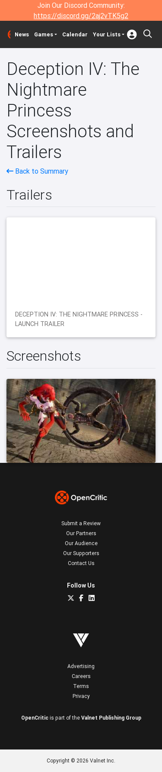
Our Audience (81, 543)
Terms (81, 686)
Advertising (81, 666)
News (22, 34)
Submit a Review (81, 523)
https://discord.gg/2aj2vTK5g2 (81, 15)
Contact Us (81, 563)
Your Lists (107, 34)
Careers (81, 676)
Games (43, 34)
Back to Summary (37, 171)
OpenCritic (34, 717)
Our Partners (81, 533)
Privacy (81, 696)
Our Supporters (81, 553)
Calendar (75, 34)
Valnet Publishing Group (111, 717)
